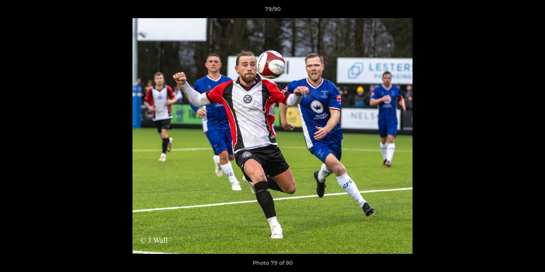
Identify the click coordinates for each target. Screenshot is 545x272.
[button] (531, 11)
